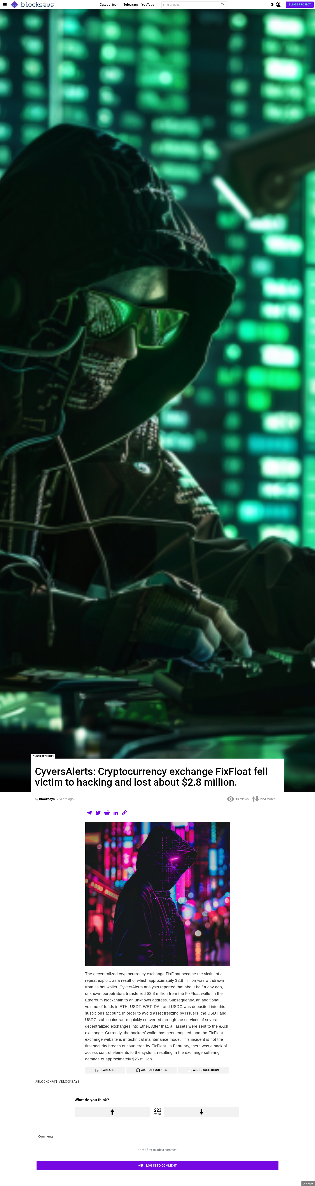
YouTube (148, 4)
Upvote (112, 1112)
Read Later (107, 1070)
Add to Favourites (154, 1070)
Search (222, 5)
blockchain (47, 1081)
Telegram (131, 4)
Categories (108, 5)
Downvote (201, 1112)
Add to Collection (206, 1070)
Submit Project (300, 4)
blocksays (70, 1081)
